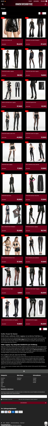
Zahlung (34, 379)
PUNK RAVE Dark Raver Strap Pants (32, 195)
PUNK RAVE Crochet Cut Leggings (32, 133)
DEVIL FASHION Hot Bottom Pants (8, 257)
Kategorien (4, 375)
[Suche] (2, 4)
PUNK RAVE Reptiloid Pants (31, 102)
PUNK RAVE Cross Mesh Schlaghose (32, 40)
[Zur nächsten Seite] (45, 13)
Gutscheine (3, 386)
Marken (2, 382)
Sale (2, 385)
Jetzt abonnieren (33, 402)
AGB (4, 422)
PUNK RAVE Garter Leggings (7, 164)
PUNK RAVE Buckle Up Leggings (32, 226)
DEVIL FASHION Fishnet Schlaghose (8, 226)
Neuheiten (3, 378)
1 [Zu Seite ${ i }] (41, 13)
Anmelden (19, 379)
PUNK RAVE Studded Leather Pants (8, 133)
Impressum (22, 422)
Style (2, 383)
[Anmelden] (36, 1)
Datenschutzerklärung (15, 422)
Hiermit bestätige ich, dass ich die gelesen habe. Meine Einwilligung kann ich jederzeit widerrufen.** (20, 399)
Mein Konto (20, 375)
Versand (34, 381)
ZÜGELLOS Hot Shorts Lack (7, 40)
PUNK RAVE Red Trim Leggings (31, 319)
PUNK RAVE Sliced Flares (6, 195)
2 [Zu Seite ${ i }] (43, 13)
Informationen (37, 375)
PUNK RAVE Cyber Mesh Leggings (32, 71)
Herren (2, 381)
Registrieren (19, 378)
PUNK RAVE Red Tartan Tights (7, 288)
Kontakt (30, 1)
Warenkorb (44, 1)
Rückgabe (8, 422)
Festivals (34, 378)
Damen (2, 379)
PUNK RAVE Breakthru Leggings (8, 71)
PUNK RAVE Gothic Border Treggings (32, 288)
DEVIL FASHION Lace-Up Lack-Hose (32, 164)
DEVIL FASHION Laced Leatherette (32, 257)
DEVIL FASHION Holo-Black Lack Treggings (10, 319)
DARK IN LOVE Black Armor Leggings (9, 102)
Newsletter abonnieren (7, 389)
